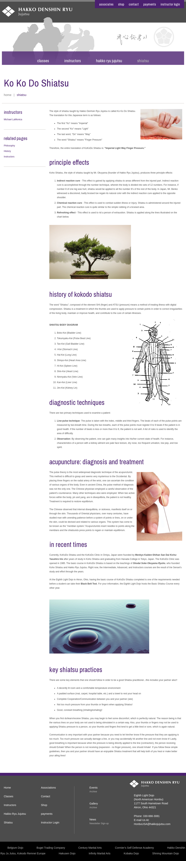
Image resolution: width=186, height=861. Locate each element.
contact (134, 4)
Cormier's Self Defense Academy (134, 847)
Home (7, 95)
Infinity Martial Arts (99, 853)
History (7, 151)
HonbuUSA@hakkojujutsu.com (152, 824)
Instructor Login (170, 4)
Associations (48, 787)
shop (121, 4)
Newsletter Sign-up (99, 823)
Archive (93, 791)
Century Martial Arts (90, 847)
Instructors (72, 61)
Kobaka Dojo (131, 853)
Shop (44, 805)
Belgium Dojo (15, 847)
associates (106, 4)
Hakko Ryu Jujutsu (109, 61)
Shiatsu (143, 61)
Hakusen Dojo (67, 853)
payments (149, 4)
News (92, 819)
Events (93, 787)
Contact (45, 796)
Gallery (93, 803)
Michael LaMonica (13, 119)
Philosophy (9, 145)
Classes (43, 61)
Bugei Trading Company (51, 847)
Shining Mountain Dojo (165, 853)
